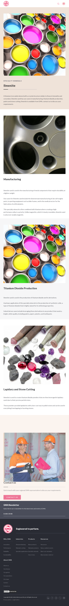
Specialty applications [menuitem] (22, 551)
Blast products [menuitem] (32, 544)
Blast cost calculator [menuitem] (46, 551)
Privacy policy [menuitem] (7, 599)
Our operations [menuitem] (8, 576)
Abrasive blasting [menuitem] (21, 544)
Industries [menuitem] (19, 539)
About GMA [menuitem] (8, 560)
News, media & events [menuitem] (47, 548)
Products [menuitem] (31, 539)
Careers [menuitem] (6, 582)
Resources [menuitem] (44, 539)
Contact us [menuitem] (7, 586)
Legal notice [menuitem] (16, 599)
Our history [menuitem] (7, 569)
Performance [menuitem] (7, 548)
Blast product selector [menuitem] (47, 555)
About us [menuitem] (6, 565)
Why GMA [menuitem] (7, 539)
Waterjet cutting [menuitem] (20, 548)
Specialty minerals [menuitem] (33, 551)
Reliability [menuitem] (6, 551)
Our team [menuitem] (6, 579)
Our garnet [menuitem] (7, 572)
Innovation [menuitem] (7, 544)
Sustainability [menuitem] (7, 555)
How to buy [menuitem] (31, 555)
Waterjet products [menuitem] (33, 548)
